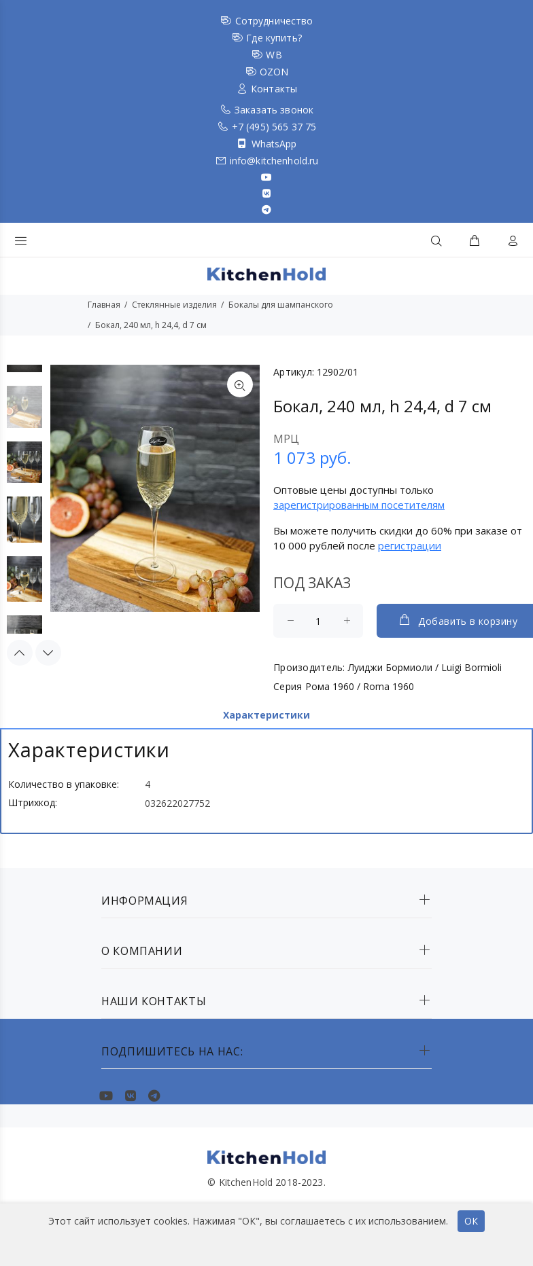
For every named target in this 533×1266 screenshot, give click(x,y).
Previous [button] (20, 646)
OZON (274, 71)
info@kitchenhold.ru (274, 160)
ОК (471, 1220)
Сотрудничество (274, 20)
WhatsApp (274, 143)
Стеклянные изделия (174, 304)
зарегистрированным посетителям (359, 504)
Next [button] (48, 646)
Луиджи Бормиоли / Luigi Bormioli (425, 667)
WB (273, 54)
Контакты (274, 88)
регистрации (409, 545)
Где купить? (274, 37)
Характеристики (266, 714)
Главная (104, 304)
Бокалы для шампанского (280, 304)
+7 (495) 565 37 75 (274, 126)
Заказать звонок (274, 109)
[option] (24, 413)
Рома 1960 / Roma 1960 (359, 686)
